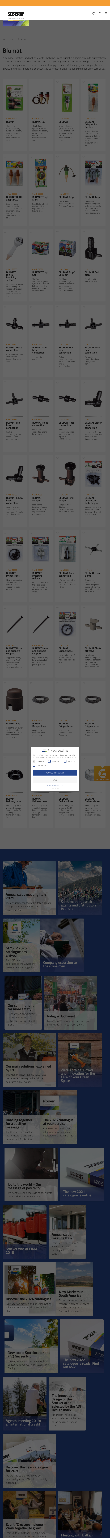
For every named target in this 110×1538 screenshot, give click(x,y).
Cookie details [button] (55, 788)
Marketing (69, 761)
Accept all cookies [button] (55, 772)
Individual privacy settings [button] (55, 785)
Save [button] (55, 779)
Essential (38, 761)
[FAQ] (102, 3)
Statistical (53, 761)
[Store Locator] (88, 3)
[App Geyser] (69, 3)
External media (40, 765)
